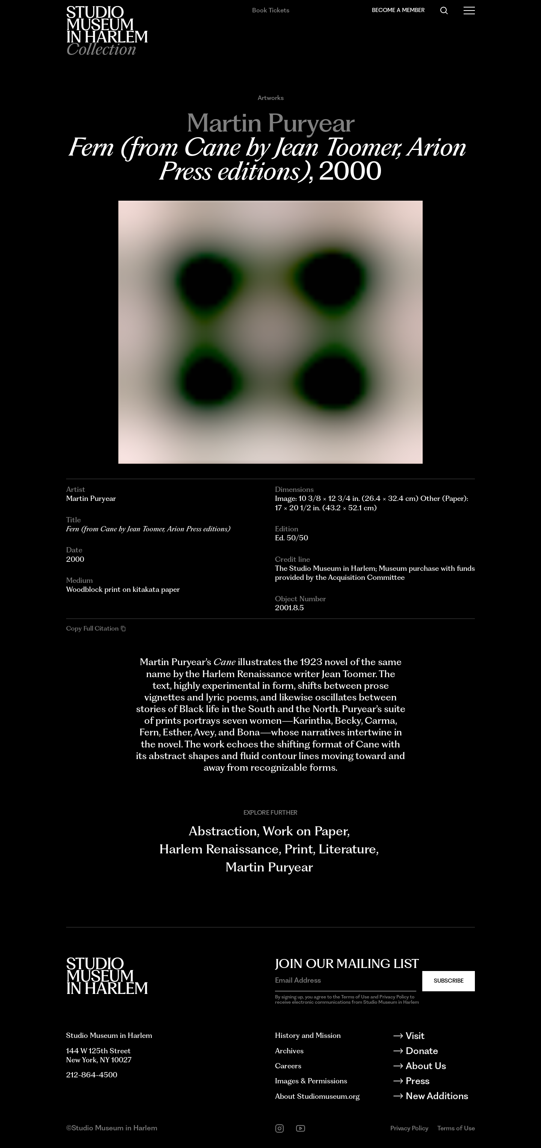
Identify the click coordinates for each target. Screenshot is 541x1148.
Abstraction (223, 830)
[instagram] (279, 1128)
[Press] (440, 1082)
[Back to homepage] (107, 24)
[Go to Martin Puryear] (270, 122)
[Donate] (440, 1052)
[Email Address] (345, 980)
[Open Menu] (469, 10)
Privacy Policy (409, 1128)
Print (298, 848)
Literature (347, 848)
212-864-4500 (91, 1075)
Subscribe (449, 980)
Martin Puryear (269, 866)
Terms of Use (456, 1128)
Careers (288, 1066)
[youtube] (300, 1128)
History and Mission (308, 1035)
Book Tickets (270, 10)
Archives (289, 1051)
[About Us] (440, 1067)
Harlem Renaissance (219, 848)
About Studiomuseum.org (317, 1096)
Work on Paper (305, 830)
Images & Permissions (311, 1081)
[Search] (444, 10)
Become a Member (398, 10)
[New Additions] (440, 1097)
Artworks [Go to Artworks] (271, 97)
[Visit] (440, 1037)
